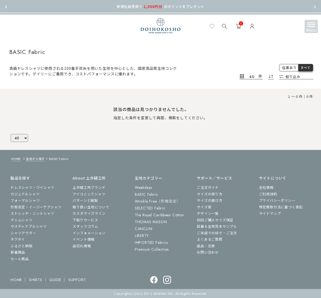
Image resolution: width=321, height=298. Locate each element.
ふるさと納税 (22, 245)
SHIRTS (35, 279)
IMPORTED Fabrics (151, 242)
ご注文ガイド (208, 187)
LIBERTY (142, 235)
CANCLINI (144, 228)
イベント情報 (84, 239)
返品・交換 (206, 245)
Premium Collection (152, 249)
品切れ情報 (82, 245)
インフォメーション (89, 232)
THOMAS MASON (151, 221)
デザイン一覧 (208, 213)
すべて (305, 67)
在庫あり (289, 67)
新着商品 (18, 252)
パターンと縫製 (85, 200)
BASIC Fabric (146, 194)
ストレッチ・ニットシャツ (33, 213)
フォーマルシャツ (25, 200)
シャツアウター (23, 232)
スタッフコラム (85, 226)
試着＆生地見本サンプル (217, 226)
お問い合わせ (208, 252)
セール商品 (20, 258)
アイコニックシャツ (89, 193)
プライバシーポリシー (277, 200)
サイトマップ (270, 213)
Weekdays (143, 187)
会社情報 (266, 187)
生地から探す (35, 159)
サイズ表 (204, 206)
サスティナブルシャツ (29, 226)
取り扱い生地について (91, 206)
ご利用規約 (268, 193)
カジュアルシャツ (25, 193)
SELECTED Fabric (150, 208)
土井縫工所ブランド (89, 187)
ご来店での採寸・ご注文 (217, 232)
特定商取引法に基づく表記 (281, 206)
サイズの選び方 (209, 200)
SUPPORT (77, 279)
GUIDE (55, 279)
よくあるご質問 (209, 239)
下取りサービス (85, 219)
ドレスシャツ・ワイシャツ (33, 187)
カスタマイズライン (89, 213)
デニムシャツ (22, 219)
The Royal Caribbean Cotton (159, 215)
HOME (16, 159)
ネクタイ (18, 239)
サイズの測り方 (209, 193)
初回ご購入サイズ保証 (215, 219)
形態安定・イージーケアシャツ (36, 206)
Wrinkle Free (157, 201)
